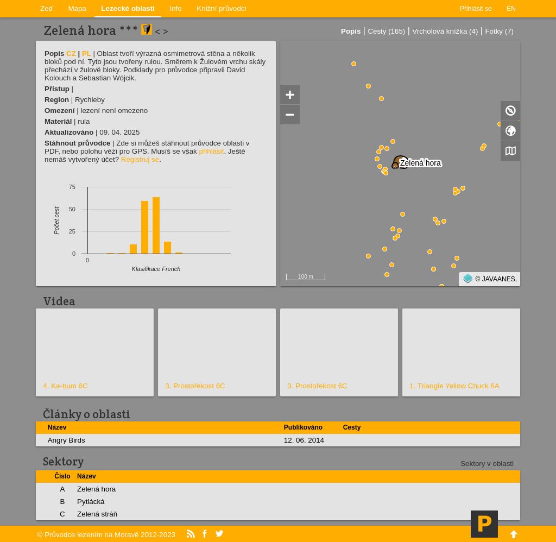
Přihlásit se (476, 8)
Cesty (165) (386, 31)
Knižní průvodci (221, 8)
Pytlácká (90, 501)
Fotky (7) (499, 31)
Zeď (46, 8)
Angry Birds (66, 440)
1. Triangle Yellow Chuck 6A (454, 386)
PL (86, 53)
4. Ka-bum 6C (65, 386)
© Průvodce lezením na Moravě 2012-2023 (106, 535)
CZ (71, 53)
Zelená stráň (97, 514)
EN (511, 8)
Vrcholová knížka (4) (445, 31)
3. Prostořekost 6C (195, 386)
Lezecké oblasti (128, 8)
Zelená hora (96, 489)
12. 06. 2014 (304, 440)
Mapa (77, 8)
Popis (351, 31)
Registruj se (140, 159)
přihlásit (211, 151)
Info (176, 8)
